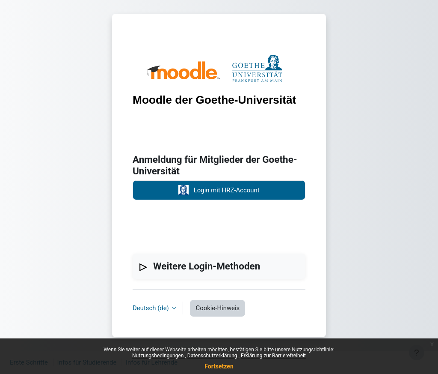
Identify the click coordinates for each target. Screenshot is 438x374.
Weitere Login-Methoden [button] (206, 266)
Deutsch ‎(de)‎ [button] (151, 308)
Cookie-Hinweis (217, 308)
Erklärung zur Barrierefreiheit (273, 356)
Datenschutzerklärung (213, 356)
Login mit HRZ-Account (218, 190)
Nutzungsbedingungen (158, 356)
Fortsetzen (219, 366)
